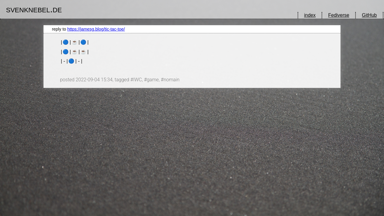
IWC (137, 79)
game (153, 79)
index (310, 15)
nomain (171, 79)
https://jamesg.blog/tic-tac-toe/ (96, 29)
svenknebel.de (34, 9)
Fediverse (338, 15)
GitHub (369, 15)
